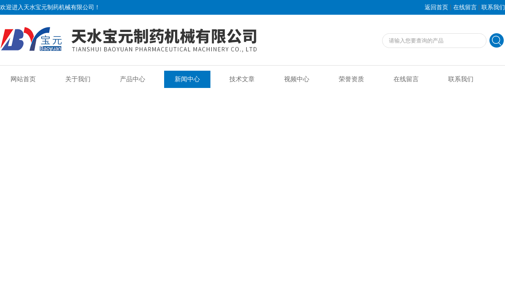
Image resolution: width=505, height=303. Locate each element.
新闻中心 (187, 79)
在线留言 (465, 7)
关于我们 (77, 79)
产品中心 (132, 79)
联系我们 (493, 7)
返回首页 (436, 7)
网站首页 (23, 79)
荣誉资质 (351, 79)
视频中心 (296, 79)
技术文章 (242, 79)
